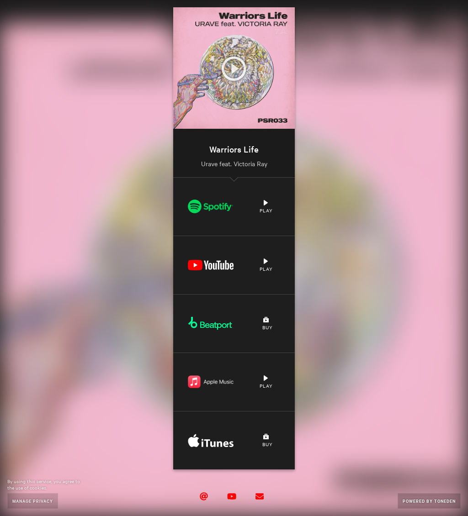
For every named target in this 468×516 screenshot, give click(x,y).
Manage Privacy (32, 500)
